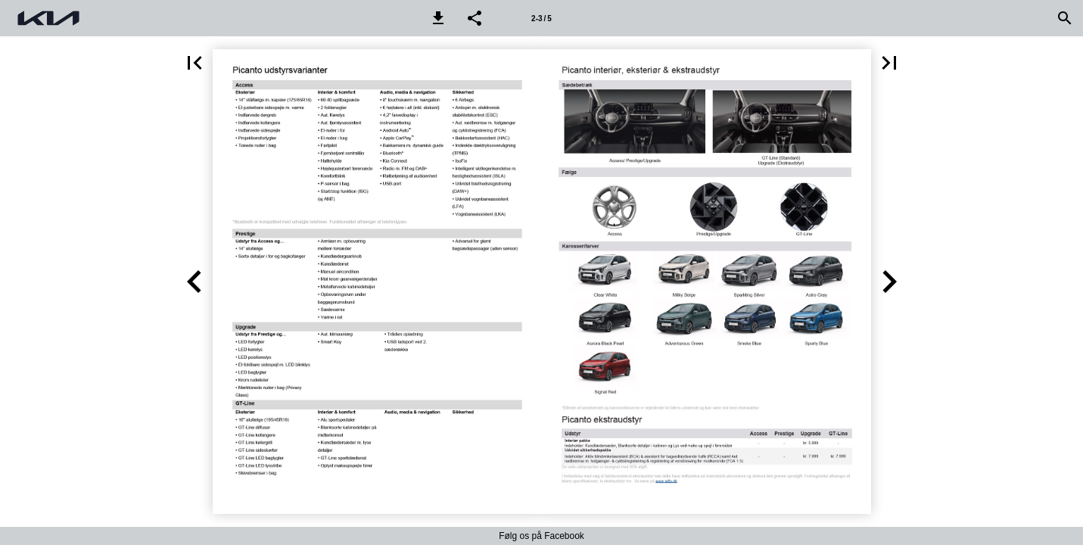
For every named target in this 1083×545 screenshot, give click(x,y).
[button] (438, 18)
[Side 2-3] (541, 18)
